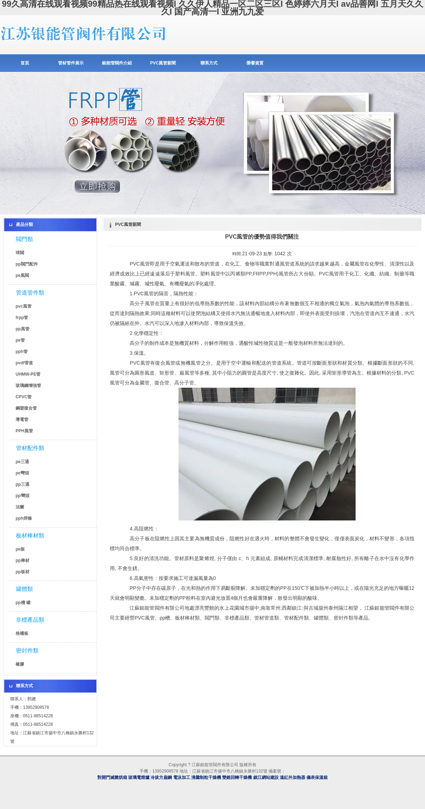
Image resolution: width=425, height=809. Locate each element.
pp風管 (22, 328)
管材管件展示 (71, 63)
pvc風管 (24, 306)
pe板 (20, 549)
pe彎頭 (22, 473)
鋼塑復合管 (26, 408)
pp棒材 (22, 560)
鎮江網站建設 (266, 777)
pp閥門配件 (27, 264)
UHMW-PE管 (28, 374)
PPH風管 (24, 430)
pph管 (22, 351)
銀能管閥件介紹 (117, 63)
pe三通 (22, 461)
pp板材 (22, 571)
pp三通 (22, 484)
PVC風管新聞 (163, 63)
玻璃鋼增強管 (28, 385)
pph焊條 (24, 518)
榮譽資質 (255, 63)
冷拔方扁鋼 (161, 777)
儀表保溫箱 (317, 777)
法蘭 (20, 507)
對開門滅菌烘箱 (112, 777)
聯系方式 (208, 63)
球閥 (20, 252)
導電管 (22, 419)
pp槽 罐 (23, 602)
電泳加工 (181, 777)
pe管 (20, 340)
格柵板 (22, 633)
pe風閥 (22, 275)
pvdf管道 (24, 362)
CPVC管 (24, 396)
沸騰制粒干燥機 (206, 777)
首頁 (25, 63)
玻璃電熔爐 (138, 777)
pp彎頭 (22, 495)
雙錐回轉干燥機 (237, 777)
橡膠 (20, 664)
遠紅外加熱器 (292, 777)
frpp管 (22, 317)
